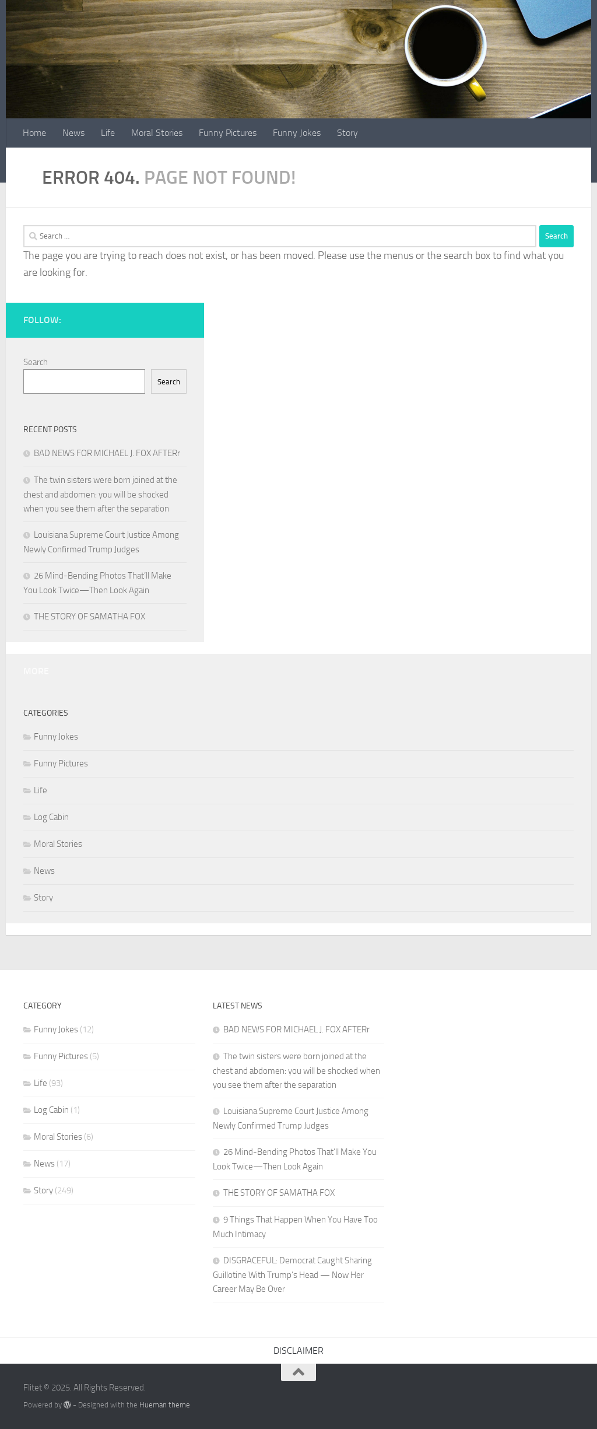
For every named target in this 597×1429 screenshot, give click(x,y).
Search (35, 362)
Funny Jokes (297, 132)
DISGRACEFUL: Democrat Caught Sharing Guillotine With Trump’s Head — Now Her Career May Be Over (292, 1274)
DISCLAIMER (298, 1350)
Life (108, 132)
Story (347, 132)
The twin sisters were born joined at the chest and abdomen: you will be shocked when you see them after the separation (100, 494)
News (73, 132)
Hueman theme (164, 1404)
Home (34, 132)
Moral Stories (156, 132)
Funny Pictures (228, 132)
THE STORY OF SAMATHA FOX (89, 616)
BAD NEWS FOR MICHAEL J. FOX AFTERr (107, 453)
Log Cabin (51, 817)
